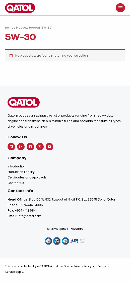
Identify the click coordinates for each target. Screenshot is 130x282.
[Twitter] (40, 146)
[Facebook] (30, 146)
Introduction (17, 166)
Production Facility (21, 172)
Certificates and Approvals (27, 177)
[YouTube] (49, 146)
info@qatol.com (29, 216)
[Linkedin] (11, 146)
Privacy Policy (82, 266)
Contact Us (16, 183)
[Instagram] (21, 146)
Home (9, 28)
